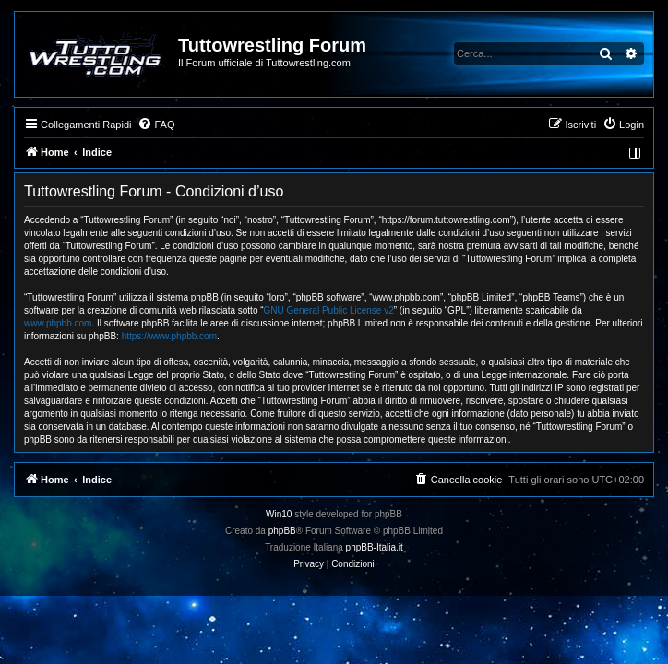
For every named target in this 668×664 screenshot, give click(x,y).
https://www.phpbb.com (169, 336)
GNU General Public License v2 (329, 310)
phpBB (282, 531)
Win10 (279, 514)
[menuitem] (155, 124)
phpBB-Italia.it (374, 547)
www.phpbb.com (57, 323)
